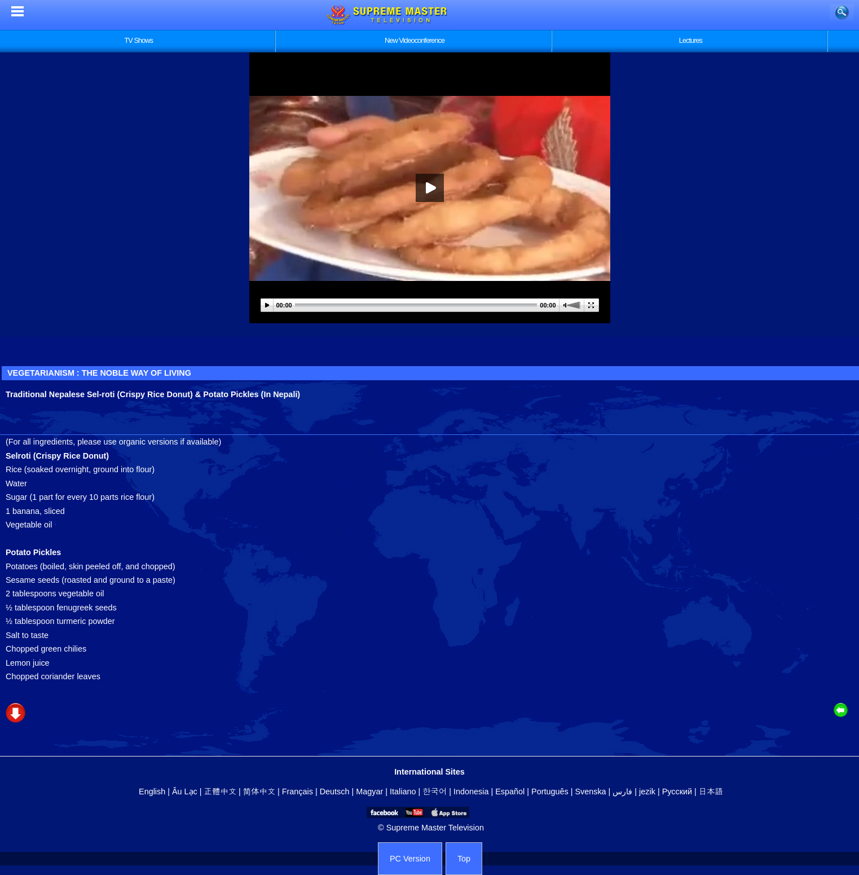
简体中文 (259, 791)
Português (550, 791)
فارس (622, 791)
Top (463, 858)
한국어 (434, 791)
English (152, 791)
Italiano (403, 791)
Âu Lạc (184, 791)
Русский (677, 791)
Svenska (590, 791)
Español (510, 791)
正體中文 (220, 791)
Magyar (369, 791)
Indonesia (470, 791)
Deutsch (335, 791)
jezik (647, 791)
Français (297, 791)
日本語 (711, 791)
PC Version (410, 858)
